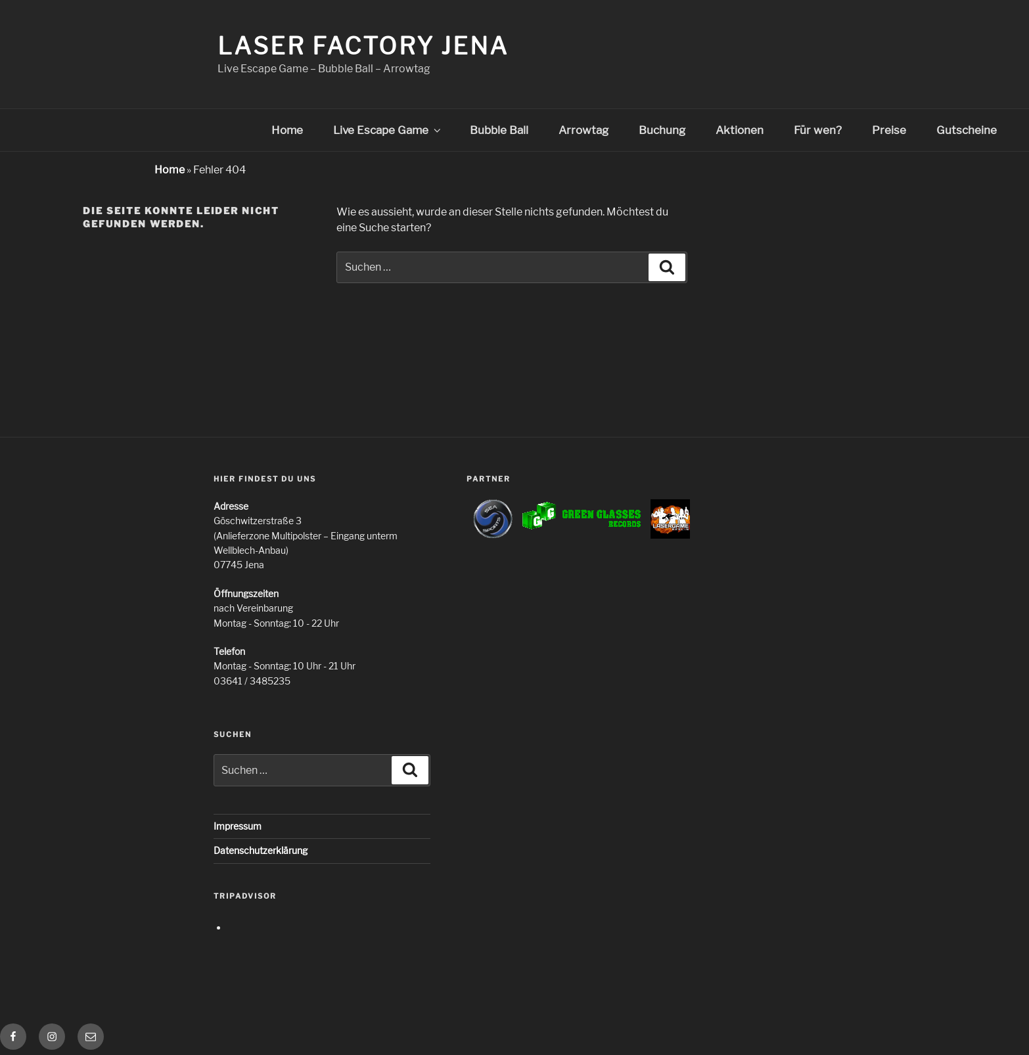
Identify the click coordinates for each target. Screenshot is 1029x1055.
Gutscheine (966, 130)
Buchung (662, 130)
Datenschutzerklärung (261, 850)
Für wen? (818, 130)
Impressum (238, 826)
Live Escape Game (388, 130)
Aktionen (740, 130)
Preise (889, 130)
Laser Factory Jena (363, 46)
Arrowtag (583, 130)
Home (287, 130)
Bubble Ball (499, 130)
